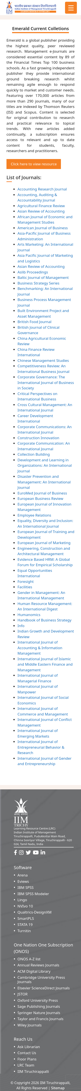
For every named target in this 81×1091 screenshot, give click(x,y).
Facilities (24, 586)
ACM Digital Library (34, 971)
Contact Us (26, 1052)
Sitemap (58, 1088)
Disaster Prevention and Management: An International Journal (44, 482)
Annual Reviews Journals (38, 965)
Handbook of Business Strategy (44, 620)
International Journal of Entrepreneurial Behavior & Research (40, 747)
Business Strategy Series (38, 283)
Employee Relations (34, 515)
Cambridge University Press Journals (41, 979)
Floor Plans (27, 1059)
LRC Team (25, 1065)
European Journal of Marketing (43, 542)
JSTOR (22, 994)
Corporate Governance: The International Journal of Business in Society (45, 382)
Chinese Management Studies (43, 360)
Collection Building (33, 454)
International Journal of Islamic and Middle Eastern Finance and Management (45, 664)
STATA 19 (25, 924)
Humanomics (28, 614)
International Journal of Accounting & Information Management (39, 648)
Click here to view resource (34, 163)
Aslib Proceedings (32, 272)
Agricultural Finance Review (41, 205)
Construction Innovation (38, 437)
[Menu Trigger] (71, 8)
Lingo (22, 899)
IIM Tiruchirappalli (33, 1071)
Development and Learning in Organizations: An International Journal (44, 465)
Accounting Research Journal (42, 189)
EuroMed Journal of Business (42, 493)
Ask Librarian (28, 1046)
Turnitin (24, 930)
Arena (22, 875)
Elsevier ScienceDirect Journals (43, 987)
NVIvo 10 (25, 906)
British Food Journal (34, 321)
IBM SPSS (25, 887)
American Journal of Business (42, 227)
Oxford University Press (37, 1000)
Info (20, 625)
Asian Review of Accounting (41, 211)
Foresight (25, 581)
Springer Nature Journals (38, 1012)
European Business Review (40, 498)
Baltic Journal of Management (43, 277)
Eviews (23, 881)
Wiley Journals (29, 1025)
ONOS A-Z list (29, 958)
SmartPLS (25, 918)
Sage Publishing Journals (38, 1006)
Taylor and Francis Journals (40, 1018)
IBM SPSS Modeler (33, 893)
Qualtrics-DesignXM (34, 912)
